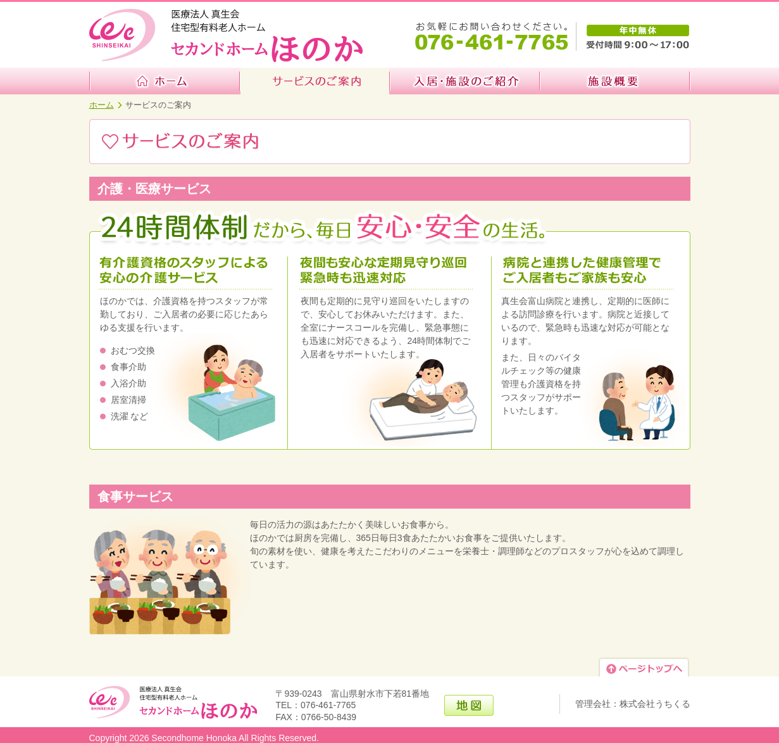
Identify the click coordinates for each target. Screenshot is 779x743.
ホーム (101, 105)
